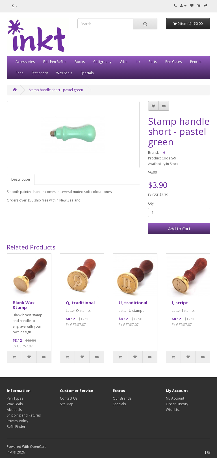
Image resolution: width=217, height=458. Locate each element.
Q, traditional (80, 302)
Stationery (40, 73)
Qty (151, 203)
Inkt (162, 152)
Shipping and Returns (24, 415)
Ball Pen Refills (54, 61)
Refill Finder (16, 426)
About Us (14, 409)
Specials (87, 73)
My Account (175, 398)
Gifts (123, 61)
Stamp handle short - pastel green (56, 89)
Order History (177, 404)
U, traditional (133, 302)
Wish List (173, 409)
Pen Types (15, 398)
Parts (153, 61)
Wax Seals (64, 73)
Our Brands (122, 398)
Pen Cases (173, 61)
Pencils (195, 61)
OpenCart (38, 446)
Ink (138, 61)
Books (80, 61)
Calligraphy (102, 61)
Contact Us (68, 398)
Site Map (66, 404)
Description (20, 179)
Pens (19, 73)
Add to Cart (179, 228)
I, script (180, 302)
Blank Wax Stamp (24, 305)
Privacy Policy (17, 420)
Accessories (25, 61)
